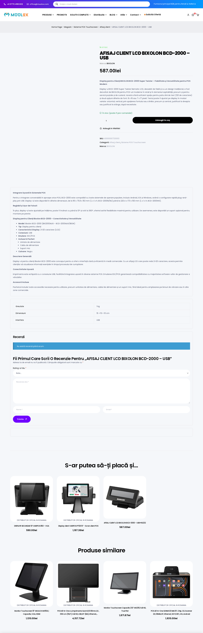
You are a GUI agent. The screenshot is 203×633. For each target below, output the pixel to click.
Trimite (22, 419)
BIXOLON (111, 63)
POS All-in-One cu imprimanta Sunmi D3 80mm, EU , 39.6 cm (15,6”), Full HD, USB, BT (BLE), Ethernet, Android (78, 614)
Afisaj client (105, 27)
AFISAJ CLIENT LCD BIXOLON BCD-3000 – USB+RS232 (125, 522)
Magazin (68, 27)
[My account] (188, 14)
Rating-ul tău (19, 368)
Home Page (57, 27)
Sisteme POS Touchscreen (86, 27)
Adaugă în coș (162, 120)
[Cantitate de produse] (106, 120)
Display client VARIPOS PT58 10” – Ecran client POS (78, 526)
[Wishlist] (193, 14)
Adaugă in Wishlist (111, 128)
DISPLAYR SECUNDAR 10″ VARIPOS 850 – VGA (31, 526)
